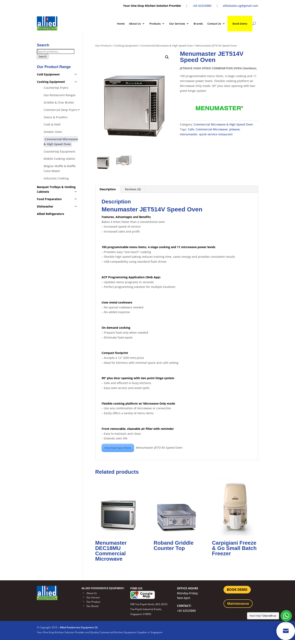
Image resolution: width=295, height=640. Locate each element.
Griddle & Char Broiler (59, 102)
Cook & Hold (52, 124)
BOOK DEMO (237, 589)
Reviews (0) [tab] (133, 189)
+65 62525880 (202, 6)
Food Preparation (49, 199)
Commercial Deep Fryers (60, 110)
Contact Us (214, 23)
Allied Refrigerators (50, 214)
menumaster (188, 134)
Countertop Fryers (56, 88)
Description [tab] (108, 189)
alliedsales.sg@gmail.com (240, 6)
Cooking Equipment (126, 45)
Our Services (177, 23)
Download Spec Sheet (118, 447)
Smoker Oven (53, 132)
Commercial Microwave (212, 129)
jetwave (234, 129)
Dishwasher (45, 206)
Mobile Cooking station (59, 159)
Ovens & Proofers (56, 117)
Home (121, 23)
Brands (198, 23)
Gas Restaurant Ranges (60, 95)
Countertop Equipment (59, 151)
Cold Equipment (48, 74)
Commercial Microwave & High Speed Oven (166, 45)
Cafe (191, 129)
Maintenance (238, 603)
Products (155, 23)
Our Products (103, 45)
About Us (135, 23)
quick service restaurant (216, 134)
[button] (167, 57)
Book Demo (240, 23)
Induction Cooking (56, 178)
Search (43, 56)
